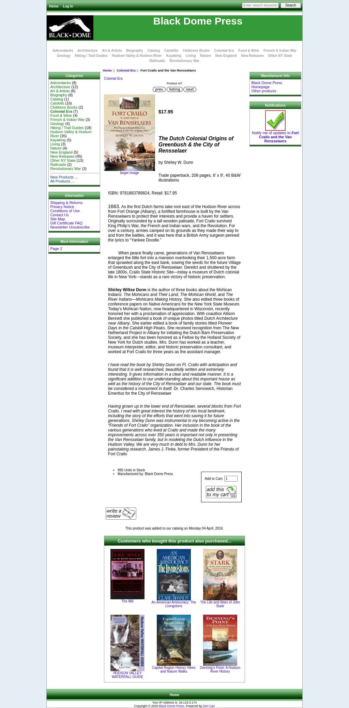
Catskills (171, 50)
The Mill (127, 601)
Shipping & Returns (66, 203)
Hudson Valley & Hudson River (137, 56)
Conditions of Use (65, 211)
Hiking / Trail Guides (91, 56)
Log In (68, 6)
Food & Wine (248, 50)
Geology (64, 56)
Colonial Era (126, 70)
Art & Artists (112, 50)
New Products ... (64, 177)
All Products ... (62, 181)
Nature (205, 56)
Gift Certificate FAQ (66, 223)
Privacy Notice (62, 207)
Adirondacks (62, 50)
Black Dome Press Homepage (266, 85)
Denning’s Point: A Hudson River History (220, 669)
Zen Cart (209, 706)
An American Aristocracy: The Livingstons (173, 604)
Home (54, 6)
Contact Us (59, 215)
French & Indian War (280, 50)
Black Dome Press (171, 706)
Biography (134, 50)
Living (191, 56)
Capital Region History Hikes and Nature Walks (173, 669)
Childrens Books (196, 50)
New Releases (252, 56)
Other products (263, 91)
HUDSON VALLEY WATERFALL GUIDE (127, 675)
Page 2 (56, 249)
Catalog (154, 50)
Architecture (87, 50)
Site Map (57, 219)
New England (226, 56)
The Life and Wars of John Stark (220, 604)
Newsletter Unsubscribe (70, 227)
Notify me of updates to (275, 135)
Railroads (157, 61)
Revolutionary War (184, 61)
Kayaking (173, 56)
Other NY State (280, 56)
